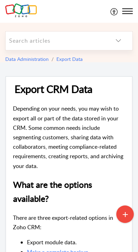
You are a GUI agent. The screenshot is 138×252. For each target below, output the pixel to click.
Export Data (69, 59)
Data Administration (27, 59)
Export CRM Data (53, 89)
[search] (55, 40)
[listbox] (118, 40)
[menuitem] (114, 11)
